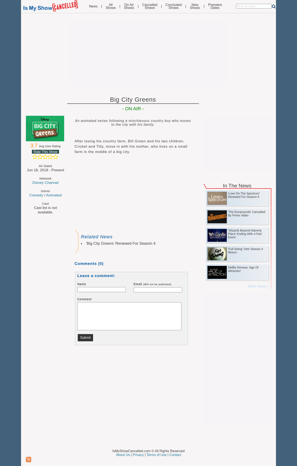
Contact (175, 455)
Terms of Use (157, 455)
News (93, 6)
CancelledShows (149, 6)
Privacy (138, 455)
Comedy (36, 195)
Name (81, 284)
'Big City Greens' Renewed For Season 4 (121, 243)
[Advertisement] (148, 53)
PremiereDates (215, 6)
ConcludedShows (173, 6)
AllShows (111, 6)
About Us (123, 455)
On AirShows (129, 6)
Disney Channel (46, 182)
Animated (53, 195)
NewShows (195, 6)
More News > (258, 286)
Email (153, 284)
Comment (84, 299)
